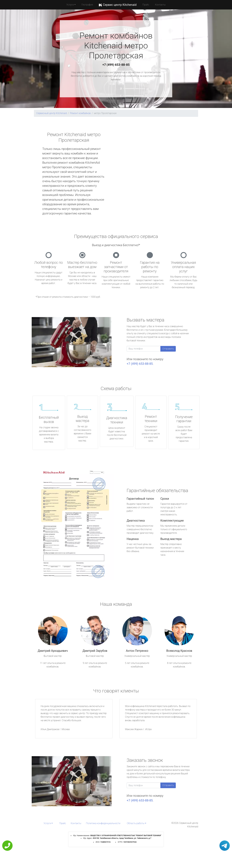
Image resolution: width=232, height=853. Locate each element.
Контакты (160, 4)
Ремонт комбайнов (80, 113)
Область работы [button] (135, 823)
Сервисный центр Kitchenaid (51, 113)
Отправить (168, 348)
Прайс (145, 4)
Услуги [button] (70, 4)
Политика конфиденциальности (103, 823)
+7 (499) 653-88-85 (116, 64)
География (87, 4)
